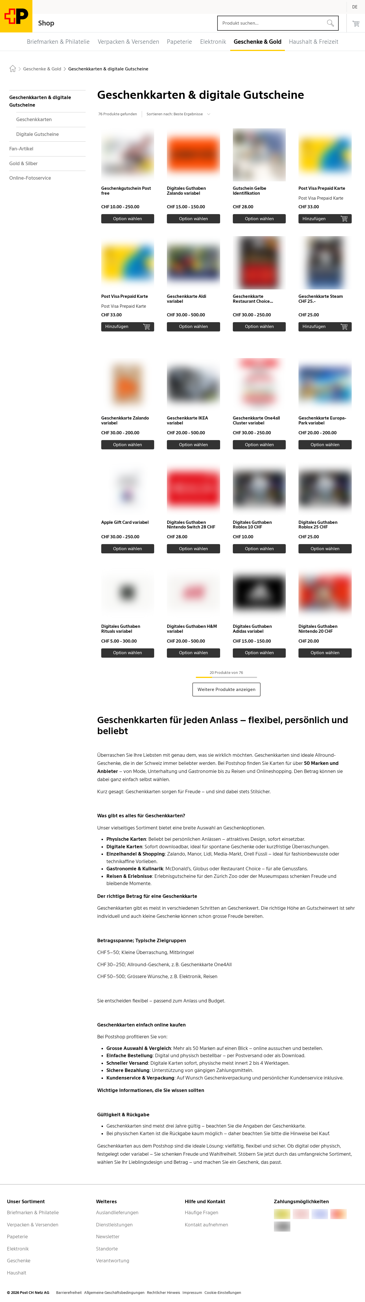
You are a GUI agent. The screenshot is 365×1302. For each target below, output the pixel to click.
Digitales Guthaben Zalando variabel (186, 191)
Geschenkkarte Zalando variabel (125, 420)
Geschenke (18, 1260)
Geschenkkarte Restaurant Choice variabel (251, 301)
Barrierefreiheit (69, 1292)
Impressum (192, 1292)
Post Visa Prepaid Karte (321, 188)
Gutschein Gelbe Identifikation (249, 191)
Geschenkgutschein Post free (126, 191)
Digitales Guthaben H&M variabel (192, 629)
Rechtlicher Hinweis (163, 1292)
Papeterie (17, 1236)
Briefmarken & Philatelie (33, 1212)
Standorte (107, 1249)
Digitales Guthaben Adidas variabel (252, 629)
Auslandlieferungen (117, 1212)
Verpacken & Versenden (32, 1225)
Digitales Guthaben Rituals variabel (120, 629)
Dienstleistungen (114, 1225)
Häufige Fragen (201, 1212)
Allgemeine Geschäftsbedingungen (114, 1292)
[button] (128, 176)
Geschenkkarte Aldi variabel (186, 299)
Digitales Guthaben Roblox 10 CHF (252, 525)
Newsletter (107, 1236)
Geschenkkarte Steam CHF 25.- (320, 299)
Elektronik (18, 1249)
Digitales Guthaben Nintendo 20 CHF (318, 629)
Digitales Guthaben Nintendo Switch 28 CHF (191, 525)
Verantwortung (112, 1260)
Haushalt (16, 1273)
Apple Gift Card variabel (125, 522)
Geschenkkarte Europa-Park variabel (322, 420)
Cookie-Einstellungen (222, 1292)
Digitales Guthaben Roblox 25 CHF (318, 525)
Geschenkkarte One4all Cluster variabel (256, 420)
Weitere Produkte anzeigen (226, 689)
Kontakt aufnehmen (206, 1225)
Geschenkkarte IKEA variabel (187, 420)
